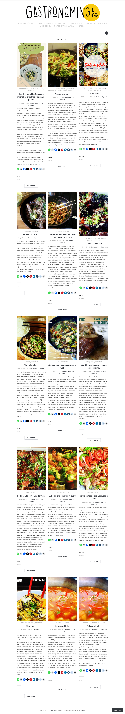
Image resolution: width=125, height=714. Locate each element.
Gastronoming (36, 103)
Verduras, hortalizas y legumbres (62, 91)
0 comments (41, 238)
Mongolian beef (31, 365)
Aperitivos (85, 238)
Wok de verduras (62, 94)
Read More (31, 185)
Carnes (27, 231)
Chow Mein (31, 626)
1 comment (42, 368)
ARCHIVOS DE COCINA (26, 89)
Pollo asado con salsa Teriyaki (31, 496)
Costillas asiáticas (94, 243)
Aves (59, 362)
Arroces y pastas (27, 623)
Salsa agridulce (94, 626)
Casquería (90, 362)
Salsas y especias (94, 90)
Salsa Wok (94, 93)
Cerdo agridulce (62, 626)
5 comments (104, 247)
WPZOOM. (82, 710)
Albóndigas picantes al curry (62, 496)
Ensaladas (39, 89)
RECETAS (31, 91)
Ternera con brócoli (31, 234)
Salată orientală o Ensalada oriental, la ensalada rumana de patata (31, 97)
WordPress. (53, 710)
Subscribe (117, 710)
